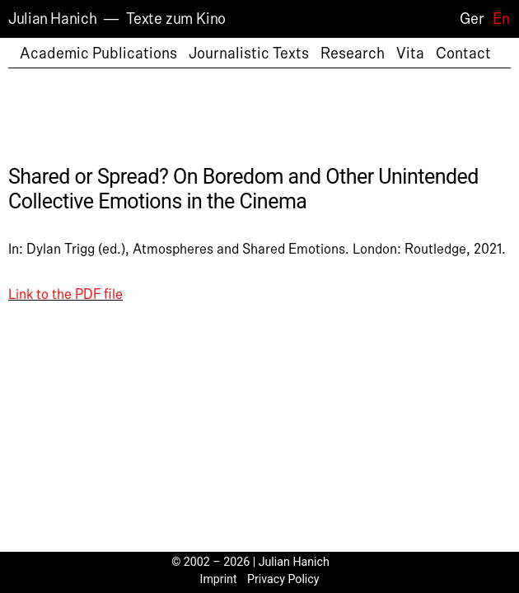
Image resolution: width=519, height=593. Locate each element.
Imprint (218, 579)
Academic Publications (98, 53)
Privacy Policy (283, 579)
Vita (410, 53)
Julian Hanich (52, 19)
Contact (463, 53)
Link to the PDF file (65, 294)
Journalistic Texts (249, 53)
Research (352, 53)
